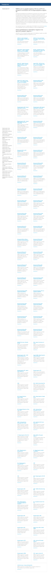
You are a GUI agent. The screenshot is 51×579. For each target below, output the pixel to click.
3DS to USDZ (5, 29)
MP (3, 105)
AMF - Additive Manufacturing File (39, 489)
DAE (4, 58)
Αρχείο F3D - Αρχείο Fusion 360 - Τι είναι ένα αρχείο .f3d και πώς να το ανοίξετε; (22, 81)
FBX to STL (5, 77)
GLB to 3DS (5, 83)
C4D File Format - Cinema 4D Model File (24, 565)
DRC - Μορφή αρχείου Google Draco (39, 397)
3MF (4, 31)
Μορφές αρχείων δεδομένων (7, 134)
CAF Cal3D (5, 53)
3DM (4, 13)
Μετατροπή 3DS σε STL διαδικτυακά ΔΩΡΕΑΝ (21, 164)
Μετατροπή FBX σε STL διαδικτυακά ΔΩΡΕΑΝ (21, 278)
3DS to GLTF (5, 22)
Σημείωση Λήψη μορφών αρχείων (7, 152)
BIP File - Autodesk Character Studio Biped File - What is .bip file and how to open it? (39, 50)
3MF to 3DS (5, 32)
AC (3, 43)
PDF (7, 155)
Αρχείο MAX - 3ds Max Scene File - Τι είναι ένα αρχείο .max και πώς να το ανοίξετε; (39, 64)
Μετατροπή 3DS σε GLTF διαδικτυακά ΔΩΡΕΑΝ (38, 177)
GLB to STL (5, 93)
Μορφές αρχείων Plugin (7, 157)
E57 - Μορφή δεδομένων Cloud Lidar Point (23, 410)
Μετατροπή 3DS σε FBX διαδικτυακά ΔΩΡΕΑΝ (21, 189)
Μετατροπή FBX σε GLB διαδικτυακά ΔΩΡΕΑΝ (37, 240)
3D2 (4, 11)
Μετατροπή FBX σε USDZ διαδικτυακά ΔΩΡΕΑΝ (38, 214)
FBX (4, 65)
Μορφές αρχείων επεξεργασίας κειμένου (7, 177)
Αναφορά (7, 165)
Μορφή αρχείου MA (21, 515)
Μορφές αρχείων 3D (7, 8)
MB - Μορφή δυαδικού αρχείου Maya (21, 397)
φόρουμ (45, 26)
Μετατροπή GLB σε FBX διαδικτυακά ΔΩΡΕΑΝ (21, 330)
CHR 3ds (4, 55)
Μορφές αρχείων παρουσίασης (7, 158)
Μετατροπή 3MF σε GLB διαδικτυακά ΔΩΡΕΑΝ (38, 151)
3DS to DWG (5, 17)
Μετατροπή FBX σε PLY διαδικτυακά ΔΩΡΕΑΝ (21, 253)
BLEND (4, 50)
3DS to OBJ (5, 23)
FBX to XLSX (5, 80)
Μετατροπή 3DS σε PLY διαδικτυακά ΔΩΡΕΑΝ (21, 227)
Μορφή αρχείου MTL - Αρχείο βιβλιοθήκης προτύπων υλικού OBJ (23, 122)
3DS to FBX (5, 19)
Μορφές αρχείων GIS (7, 147)
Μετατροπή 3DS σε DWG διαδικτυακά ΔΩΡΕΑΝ (22, 138)
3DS (4, 14)
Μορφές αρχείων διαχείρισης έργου (7, 162)
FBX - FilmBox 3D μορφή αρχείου (38, 436)
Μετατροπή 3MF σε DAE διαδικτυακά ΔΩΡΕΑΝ (22, 96)
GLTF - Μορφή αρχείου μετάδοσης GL (21, 451)
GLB (4, 81)
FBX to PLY (5, 75)
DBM (4, 59)
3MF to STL (5, 40)
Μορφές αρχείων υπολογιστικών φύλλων (7, 169)
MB (3, 104)
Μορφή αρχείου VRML (21, 553)
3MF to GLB (5, 35)
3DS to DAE (5, 16)
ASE (4, 46)
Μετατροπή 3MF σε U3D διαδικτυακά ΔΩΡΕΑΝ (38, 96)
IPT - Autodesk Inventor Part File (38, 502)
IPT (3, 98)
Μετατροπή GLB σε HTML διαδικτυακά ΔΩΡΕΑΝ (22, 291)
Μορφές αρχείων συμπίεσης (7, 131)
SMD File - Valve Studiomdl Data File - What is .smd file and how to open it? (23, 39)
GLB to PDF (5, 92)
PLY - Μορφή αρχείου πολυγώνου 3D (21, 464)
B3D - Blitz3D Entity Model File (39, 383)
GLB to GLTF (5, 87)
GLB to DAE (5, 84)
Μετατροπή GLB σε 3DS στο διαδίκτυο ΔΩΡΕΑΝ (38, 291)
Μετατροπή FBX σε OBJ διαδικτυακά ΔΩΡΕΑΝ (37, 265)
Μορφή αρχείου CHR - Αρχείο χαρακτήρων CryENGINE (39, 108)
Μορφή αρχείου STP (37, 370)
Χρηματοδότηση (7, 142)
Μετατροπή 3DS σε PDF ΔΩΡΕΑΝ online (21, 151)
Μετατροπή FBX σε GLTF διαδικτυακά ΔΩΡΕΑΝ (22, 265)
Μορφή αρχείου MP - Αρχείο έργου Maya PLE (22, 371)
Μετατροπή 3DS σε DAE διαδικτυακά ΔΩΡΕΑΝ (37, 122)
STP (4, 117)
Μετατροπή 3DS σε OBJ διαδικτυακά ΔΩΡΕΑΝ (37, 189)
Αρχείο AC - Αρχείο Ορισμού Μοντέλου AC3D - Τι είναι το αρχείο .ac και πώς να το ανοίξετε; (22, 65)
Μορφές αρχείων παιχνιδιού (7, 145)
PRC (4, 113)
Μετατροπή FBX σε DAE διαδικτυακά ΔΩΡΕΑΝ (21, 214)
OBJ (4, 108)
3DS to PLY (5, 26)
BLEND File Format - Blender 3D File (22, 343)
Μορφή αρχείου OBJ (37, 515)
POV (4, 111)
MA (3, 101)
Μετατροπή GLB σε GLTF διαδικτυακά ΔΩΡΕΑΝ (22, 317)
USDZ (4, 122)
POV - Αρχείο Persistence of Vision (38, 343)
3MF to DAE (5, 34)
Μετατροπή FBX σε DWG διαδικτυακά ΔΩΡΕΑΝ (38, 253)
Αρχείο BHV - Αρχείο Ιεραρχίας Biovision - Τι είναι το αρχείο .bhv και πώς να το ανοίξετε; (23, 50)
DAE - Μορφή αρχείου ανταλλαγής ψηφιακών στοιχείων (21, 502)
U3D (4, 119)
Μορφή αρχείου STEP (21, 540)
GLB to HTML (5, 89)
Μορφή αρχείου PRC (21, 527)
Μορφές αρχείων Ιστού (7, 175)
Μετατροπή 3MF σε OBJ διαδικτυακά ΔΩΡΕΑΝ (21, 201)
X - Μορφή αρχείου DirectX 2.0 (23, 435)
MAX (4, 102)
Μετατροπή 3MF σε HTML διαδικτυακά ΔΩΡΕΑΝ (38, 81)
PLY (3, 110)
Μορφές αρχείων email (7, 139)
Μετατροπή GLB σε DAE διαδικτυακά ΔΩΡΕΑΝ (22, 304)
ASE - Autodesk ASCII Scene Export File (38, 423)
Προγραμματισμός (7, 160)
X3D (4, 126)
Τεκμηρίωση (5, 4)
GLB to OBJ (5, 90)
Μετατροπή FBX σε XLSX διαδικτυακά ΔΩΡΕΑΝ (38, 201)
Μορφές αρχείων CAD (7, 129)
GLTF (4, 96)
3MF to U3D (5, 41)
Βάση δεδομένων (7, 132)
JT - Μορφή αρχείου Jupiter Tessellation (38, 451)
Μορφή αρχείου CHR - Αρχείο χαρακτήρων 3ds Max (23, 108)
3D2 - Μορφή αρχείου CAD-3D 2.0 (39, 476)
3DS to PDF (5, 25)
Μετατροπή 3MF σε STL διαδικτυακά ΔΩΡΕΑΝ (21, 177)
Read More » (19, 44)
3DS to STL (5, 28)
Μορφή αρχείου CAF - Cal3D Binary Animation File (22, 356)
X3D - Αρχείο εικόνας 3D (38, 553)
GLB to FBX (5, 86)
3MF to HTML (5, 37)
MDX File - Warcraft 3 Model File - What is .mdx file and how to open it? (39, 39)
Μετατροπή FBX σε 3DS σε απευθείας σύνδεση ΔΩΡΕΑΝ (22, 240)
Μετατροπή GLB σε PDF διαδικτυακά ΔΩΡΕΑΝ (38, 304)
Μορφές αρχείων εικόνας (7, 148)
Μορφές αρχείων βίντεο (7, 172)
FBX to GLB (5, 71)
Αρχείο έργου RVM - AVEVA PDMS (38, 528)
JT (3, 99)
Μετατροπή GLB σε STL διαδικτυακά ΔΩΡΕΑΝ (37, 330)
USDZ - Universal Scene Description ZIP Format (21, 423)
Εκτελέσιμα (7, 141)
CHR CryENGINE (6, 56)
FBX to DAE (5, 68)
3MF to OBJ (5, 38)
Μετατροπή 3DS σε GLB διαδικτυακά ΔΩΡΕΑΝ (37, 138)
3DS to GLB (5, 20)
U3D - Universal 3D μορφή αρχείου (38, 541)
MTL (4, 107)
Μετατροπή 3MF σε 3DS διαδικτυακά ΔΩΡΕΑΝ (38, 227)
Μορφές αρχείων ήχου (7, 128)
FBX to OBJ (5, 74)
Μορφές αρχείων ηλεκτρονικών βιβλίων (7, 138)
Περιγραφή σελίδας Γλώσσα (7, 154)
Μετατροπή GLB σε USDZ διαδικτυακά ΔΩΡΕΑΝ (38, 278)
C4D (4, 52)
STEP (4, 116)
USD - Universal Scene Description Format (37, 410)
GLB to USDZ (5, 95)
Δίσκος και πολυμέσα (7, 135)
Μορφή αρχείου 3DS (21, 488)
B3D (4, 47)
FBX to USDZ (5, 78)
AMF (4, 44)
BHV (4, 49)
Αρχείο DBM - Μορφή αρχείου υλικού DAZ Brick (39, 356)
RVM (4, 114)
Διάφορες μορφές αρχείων (7, 150)
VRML (4, 123)
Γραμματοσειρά (7, 144)
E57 (4, 62)
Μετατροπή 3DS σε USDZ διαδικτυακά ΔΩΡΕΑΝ (38, 164)
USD (4, 120)
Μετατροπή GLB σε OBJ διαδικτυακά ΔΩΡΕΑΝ (37, 317)
